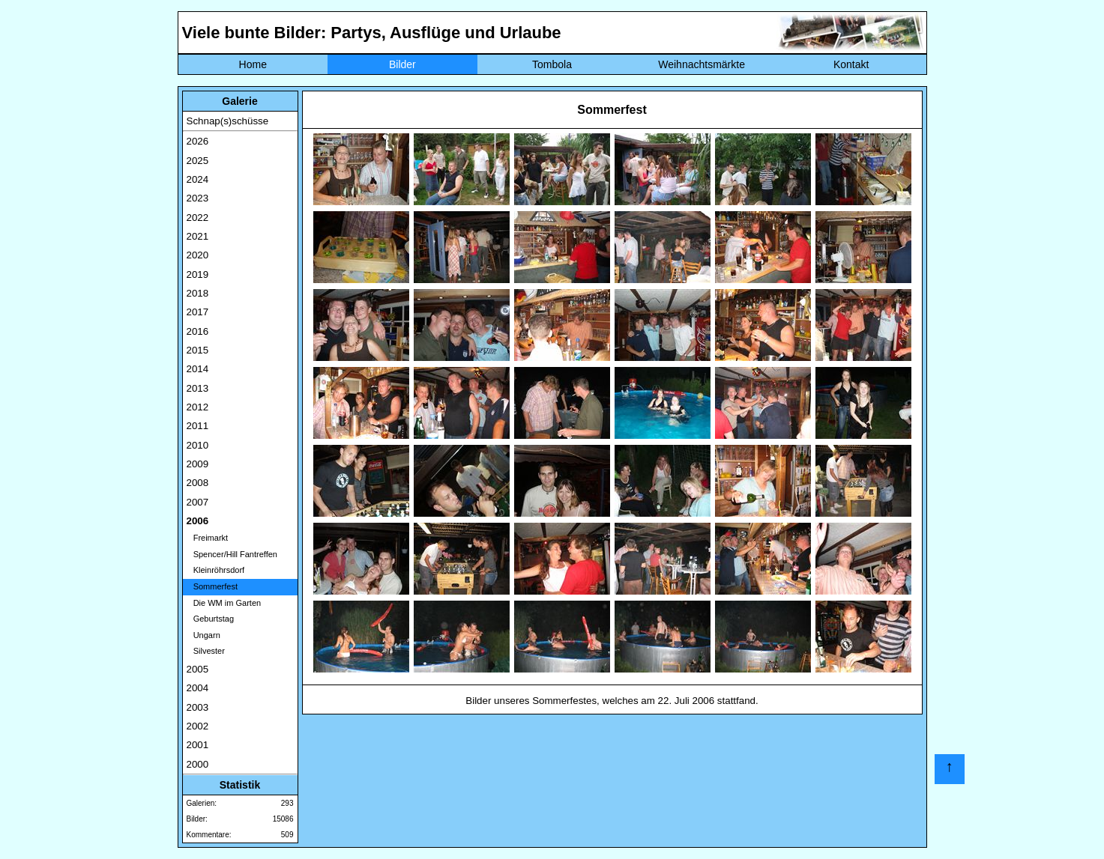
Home (253, 64)
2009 (198, 464)
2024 (198, 179)
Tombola (552, 64)
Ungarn (203, 635)
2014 (198, 368)
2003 (198, 707)
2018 (198, 293)
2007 (198, 502)
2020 (198, 255)
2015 (198, 350)
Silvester (206, 650)
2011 (198, 425)
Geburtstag (211, 618)
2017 (198, 312)
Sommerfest (212, 586)
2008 (198, 482)
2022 (198, 217)
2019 (198, 274)
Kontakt (851, 64)
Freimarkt (208, 537)
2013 (198, 388)
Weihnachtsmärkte (701, 64)
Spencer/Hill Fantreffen (232, 554)
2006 (198, 520)
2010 (198, 445)
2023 (198, 198)
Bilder (402, 64)
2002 (198, 726)
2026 (198, 141)
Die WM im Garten (224, 602)
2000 (198, 764)
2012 (198, 407)
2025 (198, 160)
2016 (198, 331)
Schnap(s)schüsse (228, 121)
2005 (198, 669)
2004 (198, 687)
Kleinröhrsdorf (216, 569)
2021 (198, 236)
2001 (198, 744)
